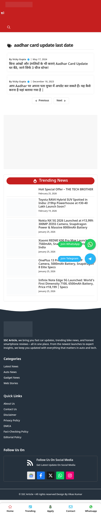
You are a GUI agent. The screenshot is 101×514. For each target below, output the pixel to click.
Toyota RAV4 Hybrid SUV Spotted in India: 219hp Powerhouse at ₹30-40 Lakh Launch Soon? (63, 203)
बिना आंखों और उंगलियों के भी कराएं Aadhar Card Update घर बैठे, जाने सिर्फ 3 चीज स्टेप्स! (48, 66)
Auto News (10, 372)
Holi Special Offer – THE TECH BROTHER (65, 190)
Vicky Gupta (19, 59)
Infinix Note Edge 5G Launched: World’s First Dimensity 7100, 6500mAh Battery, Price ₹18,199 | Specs (66, 284)
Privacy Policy (12, 420)
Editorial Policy (12, 437)
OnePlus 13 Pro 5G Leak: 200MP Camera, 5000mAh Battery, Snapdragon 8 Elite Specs (66, 264)
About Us (9, 404)
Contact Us (10, 409)
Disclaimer (10, 415)
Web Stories (11, 383)
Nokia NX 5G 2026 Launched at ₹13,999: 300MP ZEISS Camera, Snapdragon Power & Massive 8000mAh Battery (66, 224)
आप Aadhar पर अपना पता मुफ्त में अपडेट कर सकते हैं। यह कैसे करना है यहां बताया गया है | (50, 88)
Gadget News (12, 378)
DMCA (7, 426)
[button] (9, 27)
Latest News (11, 366)
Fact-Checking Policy (16, 432)
